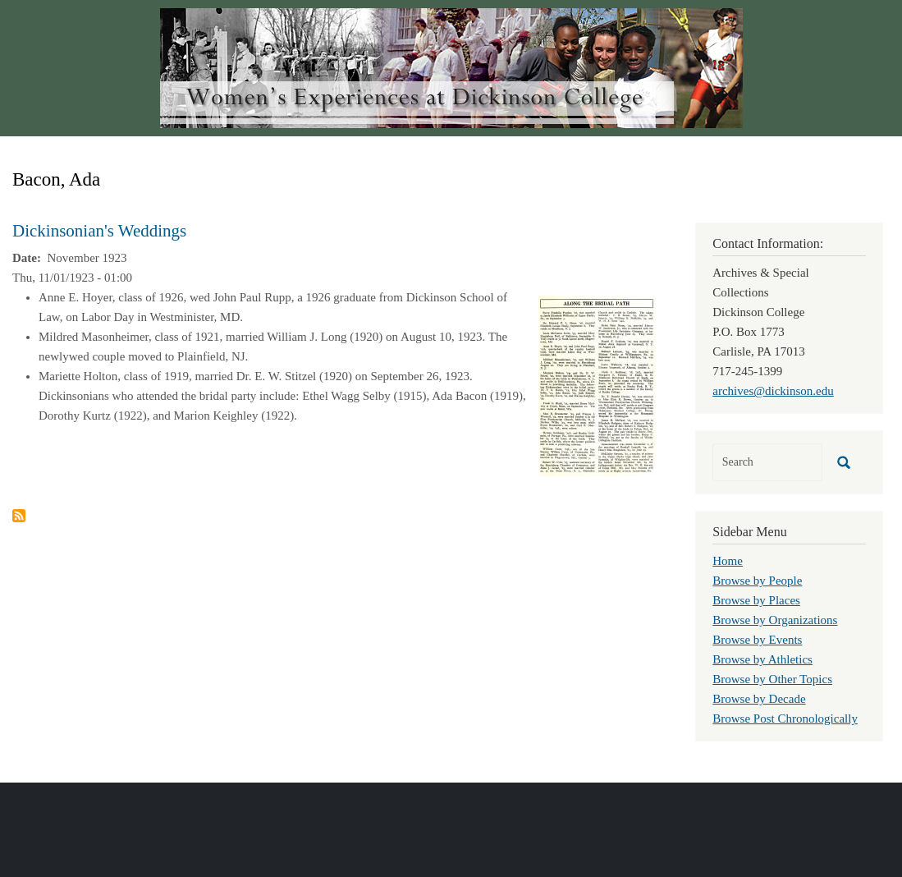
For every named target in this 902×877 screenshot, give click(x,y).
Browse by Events (757, 639)
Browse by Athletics (762, 659)
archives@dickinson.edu (773, 390)
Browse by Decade (758, 698)
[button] (597, 384)
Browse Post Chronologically (785, 718)
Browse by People (757, 580)
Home (727, 560)
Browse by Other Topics (772, 679)
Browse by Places (756, 600)
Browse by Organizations (774, 620)
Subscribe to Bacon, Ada (18, 515)
